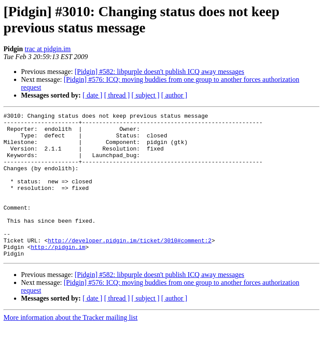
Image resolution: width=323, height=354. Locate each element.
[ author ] (174, 95)
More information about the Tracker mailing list (70, 346)
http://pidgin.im (58, 274)
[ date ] (92, 95)
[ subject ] (146, 95)
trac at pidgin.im (47, 49)
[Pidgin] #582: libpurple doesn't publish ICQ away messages (159, 71)
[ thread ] (117, 95)
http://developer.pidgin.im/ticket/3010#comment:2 (129, 266)
